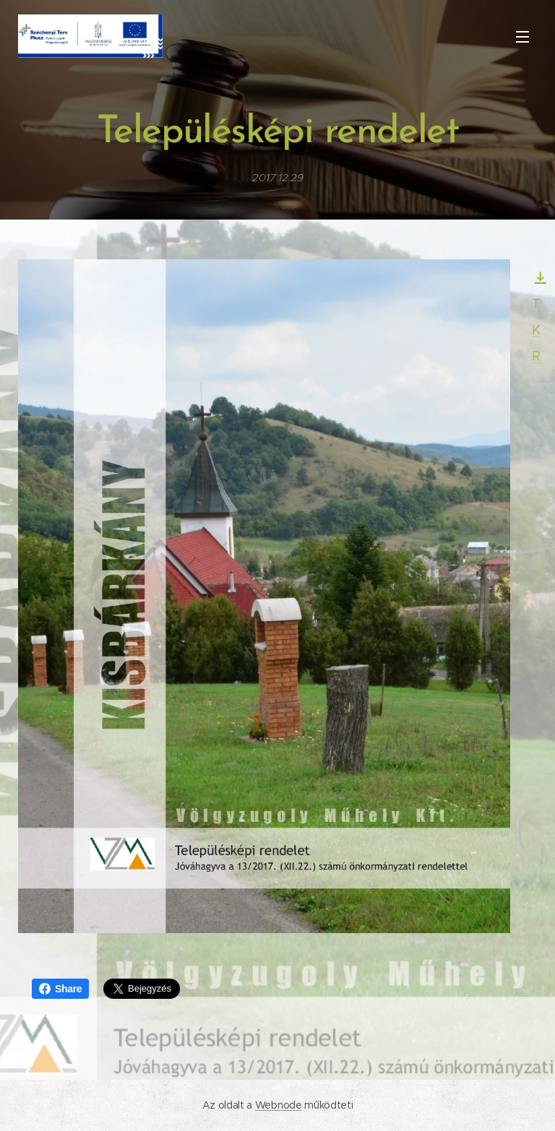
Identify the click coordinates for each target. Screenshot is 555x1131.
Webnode (278, 1105)
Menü (522, 37)
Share (60, 988)
